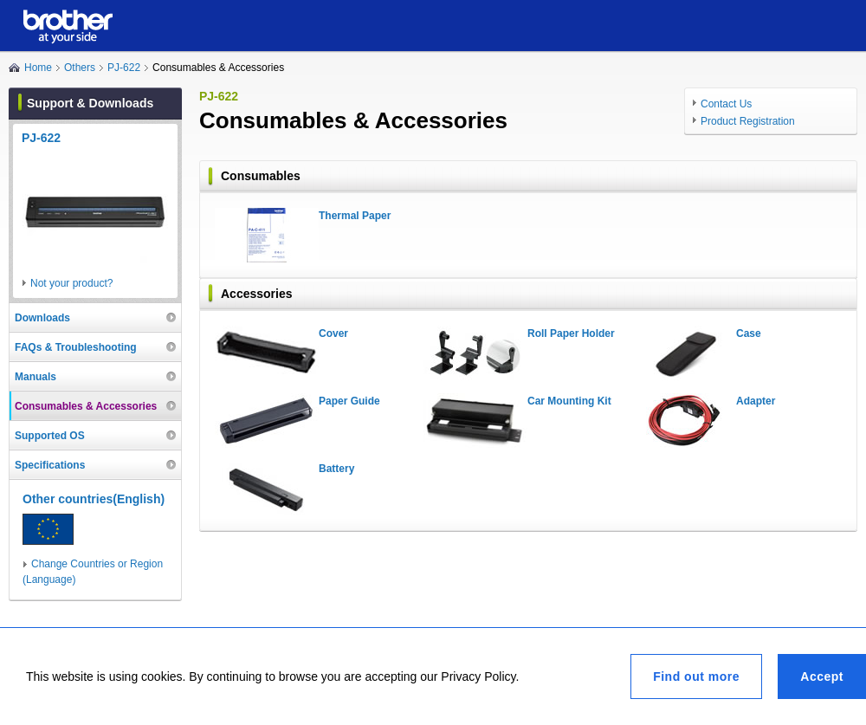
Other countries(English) (94, 499)
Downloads (42, 318)
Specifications (50, 465)
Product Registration (748, 121)
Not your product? (71, 283)
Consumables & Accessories (86, 406)
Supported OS (50, 436)
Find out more (696, 676)
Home (38, 67)
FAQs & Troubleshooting (76, 347)
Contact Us (726, 104)
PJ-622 (123, 67)
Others (79, 67)
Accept (821, 676)
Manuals (35, 377)
